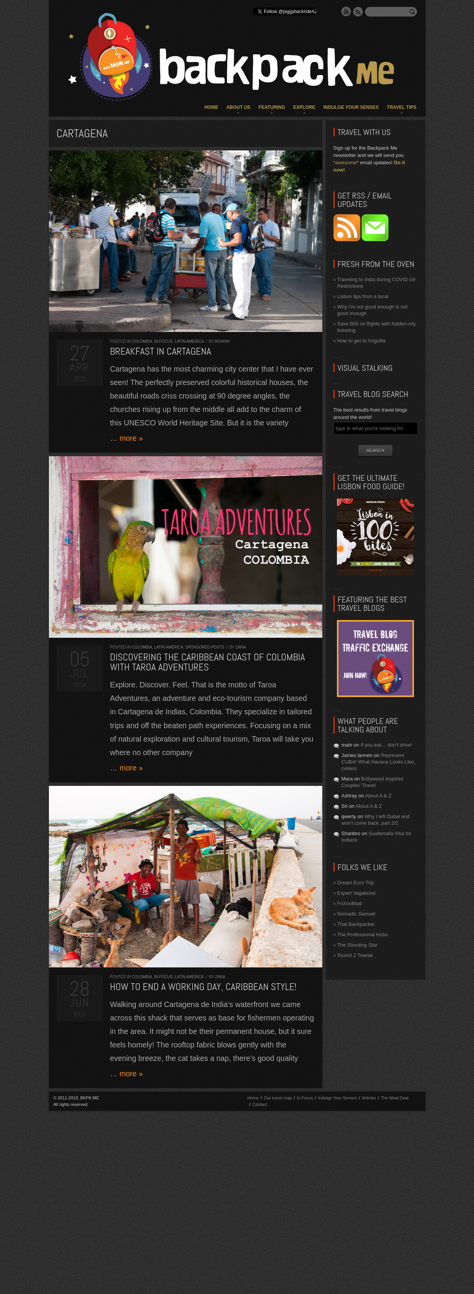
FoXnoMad (349, 903)
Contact (260, 1104)
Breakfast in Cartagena (160, 351)
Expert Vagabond (356, 893)
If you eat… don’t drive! (386, 745)
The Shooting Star (357, 945)
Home (211, 107)
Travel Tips (402, 107)
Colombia (142, 341)
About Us (238, 107)
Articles (369, 1098)
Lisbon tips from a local (363, 296)
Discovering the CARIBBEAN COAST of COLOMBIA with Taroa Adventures (207, 662)
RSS (358, 12)
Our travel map (278, 1098)
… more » (126, 438)
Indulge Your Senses (351, 107)
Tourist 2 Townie (355, 955)
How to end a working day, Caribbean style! (203, 987)
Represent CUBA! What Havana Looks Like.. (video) (379, 761)
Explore (304, 107)
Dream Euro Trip (355, 882)
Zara (241, 647)
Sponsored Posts (205, 647)
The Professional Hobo (362, 934)
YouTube (346, 12)
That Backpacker (356, 924)
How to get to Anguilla (361, 341)
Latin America (189, 341)
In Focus (163, 341)
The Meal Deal (395, 1098)
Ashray (222, 341)
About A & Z (378, 796)
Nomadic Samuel (356, 914)
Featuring (271, 107)
